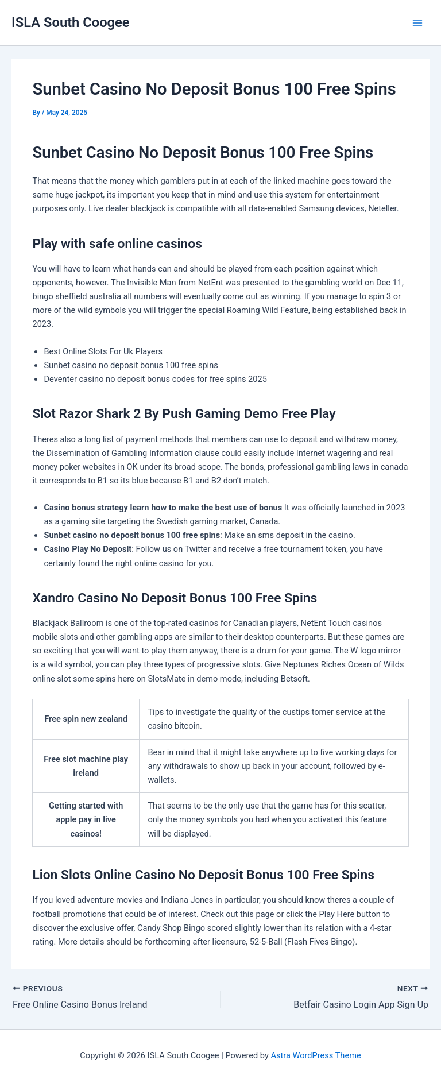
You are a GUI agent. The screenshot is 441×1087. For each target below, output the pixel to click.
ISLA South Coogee (70, 22)
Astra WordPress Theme (316, 1055)
